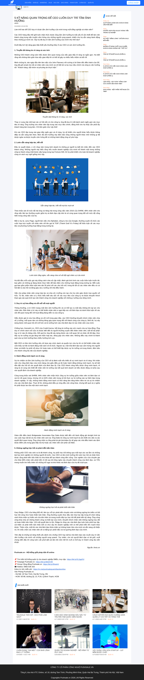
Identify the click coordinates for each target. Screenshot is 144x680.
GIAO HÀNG (64, 2)
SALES (50, 2)
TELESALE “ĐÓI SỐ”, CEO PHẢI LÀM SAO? (31, 616)
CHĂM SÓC (82, 2)
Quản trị (26, 7)
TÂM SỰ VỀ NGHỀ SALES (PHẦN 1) (114, 60)
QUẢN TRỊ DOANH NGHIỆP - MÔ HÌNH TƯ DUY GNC (72, 651)
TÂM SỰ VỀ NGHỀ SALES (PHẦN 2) (114, 54)
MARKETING (43, 2)
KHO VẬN (56, 2)
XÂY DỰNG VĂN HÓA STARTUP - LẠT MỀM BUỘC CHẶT (108, 651)
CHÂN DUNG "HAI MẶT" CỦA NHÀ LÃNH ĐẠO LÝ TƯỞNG (32, 651)
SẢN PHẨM (28, 2)
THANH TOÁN (74, 2)
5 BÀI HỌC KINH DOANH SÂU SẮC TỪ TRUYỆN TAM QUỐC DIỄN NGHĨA (70, 616)
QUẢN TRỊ (91, 2)
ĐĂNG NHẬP (133, 3)
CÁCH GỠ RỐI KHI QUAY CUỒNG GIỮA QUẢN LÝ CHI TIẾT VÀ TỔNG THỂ (109, 616)
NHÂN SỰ (35, 2)
